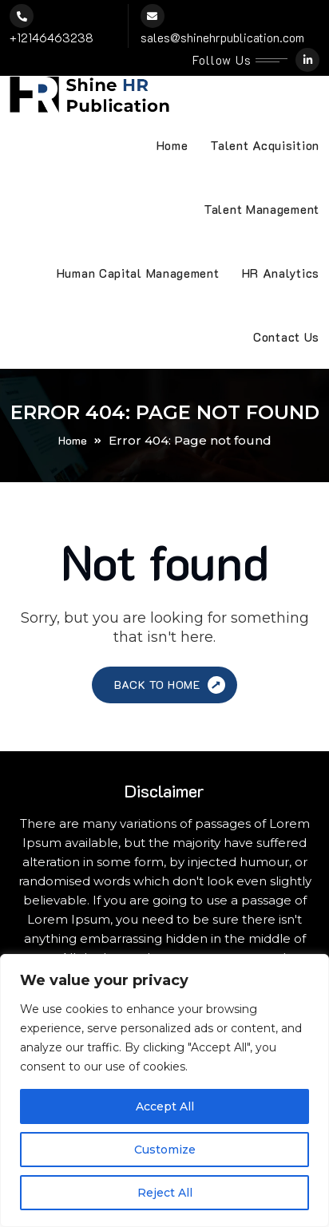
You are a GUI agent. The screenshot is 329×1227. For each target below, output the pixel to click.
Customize (165, 1149)
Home (172, 145)
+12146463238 (51, 38)
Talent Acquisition (264, 145)
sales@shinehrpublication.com (222, 38)
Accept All (165, 1106)
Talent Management (261, 209)
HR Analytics (280, 273)
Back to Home (171, 685)
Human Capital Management (138, 273)
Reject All (164, 1192)
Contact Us (286, 337)
